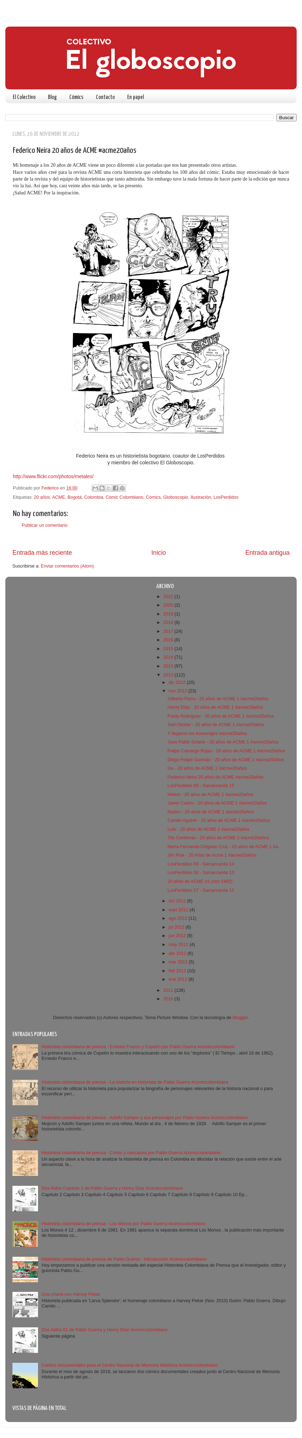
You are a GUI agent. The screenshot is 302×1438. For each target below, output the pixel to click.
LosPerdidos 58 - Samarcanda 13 (200, 872)
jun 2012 (178, 935)
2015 (168, 648)
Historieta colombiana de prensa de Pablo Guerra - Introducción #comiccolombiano (124, 1259)
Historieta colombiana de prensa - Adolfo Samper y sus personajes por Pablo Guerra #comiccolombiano (145, 1117)
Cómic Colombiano (124, 497)
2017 (168, 631)
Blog (52, 97)
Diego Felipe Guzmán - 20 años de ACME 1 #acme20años (225, 759)
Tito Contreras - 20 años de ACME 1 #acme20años (218, 837)
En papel (135, 97)
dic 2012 (178, 682)
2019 (168, 614)
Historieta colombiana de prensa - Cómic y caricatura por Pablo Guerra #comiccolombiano (131, 1152)
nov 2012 (178, 690)
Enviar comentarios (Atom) (67, 566)
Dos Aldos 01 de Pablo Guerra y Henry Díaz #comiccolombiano (104, 1329)
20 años (42, 497)
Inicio (158, 552)
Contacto (105, 97)
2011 (168, 990)
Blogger (240, 1017)
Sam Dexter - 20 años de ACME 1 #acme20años (215, 724)
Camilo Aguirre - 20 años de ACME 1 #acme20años (218, 820)
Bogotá (75, 497)
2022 (168, 596)
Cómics (76, 97)
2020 (168, 605)
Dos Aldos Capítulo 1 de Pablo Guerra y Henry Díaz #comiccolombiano (112, 1188)
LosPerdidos (226, 497)
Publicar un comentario (45, 525)
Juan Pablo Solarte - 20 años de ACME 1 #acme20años (222, 742)
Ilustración (201, 497)
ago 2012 (179, 918)
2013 (168, 666)
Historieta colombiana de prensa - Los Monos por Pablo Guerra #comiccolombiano (123, 1223)
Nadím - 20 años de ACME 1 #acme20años (210, 811)
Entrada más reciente (42, 552)
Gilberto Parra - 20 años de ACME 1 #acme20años (217, 698)
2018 (168, 622)
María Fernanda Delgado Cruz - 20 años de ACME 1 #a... (224, 846)
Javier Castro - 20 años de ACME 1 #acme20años (217, 803)
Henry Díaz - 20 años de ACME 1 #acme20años (215, 707)
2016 (168, 639)
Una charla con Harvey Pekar (71, 1294)
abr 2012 (178, 953)
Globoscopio (175, 497)
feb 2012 (178, 970)
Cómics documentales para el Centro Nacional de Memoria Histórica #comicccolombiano (130, 1365)
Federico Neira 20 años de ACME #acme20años (215, 777)
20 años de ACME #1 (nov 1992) (199, 881)
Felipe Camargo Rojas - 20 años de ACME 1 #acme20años (226, 750)
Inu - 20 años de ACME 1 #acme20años (207, 768)
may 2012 (179, 944)
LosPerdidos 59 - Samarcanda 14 (200, 864)
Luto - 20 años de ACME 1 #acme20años (208, 829)
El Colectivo (24, 97)
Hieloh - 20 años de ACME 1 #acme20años (210, 794)
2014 (168, 657)
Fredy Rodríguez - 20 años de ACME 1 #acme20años (220, 716)
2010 (168, 998)
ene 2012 (179, 979)
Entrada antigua (268, 552)
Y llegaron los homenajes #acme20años (207, 733)
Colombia (93, 497)
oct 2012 (178, 900)
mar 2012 (179, 961)
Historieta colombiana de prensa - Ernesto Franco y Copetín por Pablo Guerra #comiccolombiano (138, 1046)
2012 (168, 675)
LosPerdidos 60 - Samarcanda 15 (200, 785)
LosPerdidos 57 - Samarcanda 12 (200, 890)
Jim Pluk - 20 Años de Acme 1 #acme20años (211, 855)
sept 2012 (179, 909)
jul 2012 (177, 927)
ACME (58, 497)
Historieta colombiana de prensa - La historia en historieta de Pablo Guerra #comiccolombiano (135, 1082)
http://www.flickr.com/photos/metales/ (53, 476)
